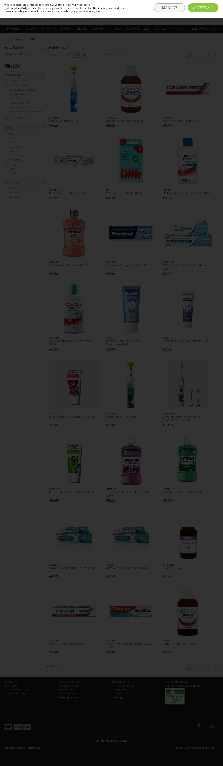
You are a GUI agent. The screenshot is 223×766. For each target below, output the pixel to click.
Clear (39, 48)
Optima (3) (14, 164)
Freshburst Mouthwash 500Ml (182, 492)
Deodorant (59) (16, 99)
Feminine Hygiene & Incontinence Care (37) (26, 113)
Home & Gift (162, 29)
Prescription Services (70, 697)
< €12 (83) (13, 188)
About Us (11, 686)
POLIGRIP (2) (14, 173)
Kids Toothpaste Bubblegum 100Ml (71, 492)
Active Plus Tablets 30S (64, 121)
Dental (23, 54)
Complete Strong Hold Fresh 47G (127, 265)
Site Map (117, 697)
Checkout (210, 14)
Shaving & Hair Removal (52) (22, 90)
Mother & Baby (138, 29)
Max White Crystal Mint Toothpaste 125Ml (129, 645)
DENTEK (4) (14, 151)
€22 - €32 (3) (14, 197)
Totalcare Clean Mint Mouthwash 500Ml (127, 494)
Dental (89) (14, 81)
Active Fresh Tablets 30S (121, 417)
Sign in (209, 5)
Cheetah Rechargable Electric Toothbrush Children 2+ (182, 418)
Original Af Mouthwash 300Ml (125, 121)
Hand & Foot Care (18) (19, 103)
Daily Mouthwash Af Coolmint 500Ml (186, 193)
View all (121, 54)
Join (216, 5)
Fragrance (14, 29)
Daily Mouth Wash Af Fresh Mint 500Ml (70, 342)
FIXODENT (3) (15, 156)
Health (31, 29)
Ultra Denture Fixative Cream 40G (128, 568)
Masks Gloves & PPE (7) (19, 94)
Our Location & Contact (17, 690)
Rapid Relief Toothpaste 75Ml (68, 193)
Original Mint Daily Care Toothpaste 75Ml (186, 267)
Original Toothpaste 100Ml (66, 644)
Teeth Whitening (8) (18, 107)
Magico (186, 748)
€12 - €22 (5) (14, 193)
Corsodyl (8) (15, 147)
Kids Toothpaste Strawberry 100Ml (71, 417)
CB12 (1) (12, 138)
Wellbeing (47, 29)
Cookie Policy (120, 694)
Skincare (81, 29)
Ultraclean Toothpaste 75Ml (181, 121)
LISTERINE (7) (15, 160)
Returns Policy (67, 690)
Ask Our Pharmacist (69, 694)
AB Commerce (211, 748)
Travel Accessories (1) (19, 117)
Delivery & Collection (70, 686)
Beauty (65, 29)
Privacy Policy (119, 690)
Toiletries (115, 29)
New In (181, 29)
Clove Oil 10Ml (172, 568)
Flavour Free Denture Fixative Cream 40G (73, 569)
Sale (215, 29)
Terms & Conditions (123, 686)
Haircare (98, 29)
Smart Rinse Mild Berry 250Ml (68, 265)
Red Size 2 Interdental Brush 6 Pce (128, 193)
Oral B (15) (13, 169)
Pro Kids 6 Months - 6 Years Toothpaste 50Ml (123, 342)
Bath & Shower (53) (18, 85)
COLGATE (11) (15, 143)
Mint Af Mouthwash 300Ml (180, 644)
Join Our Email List (15, 694)
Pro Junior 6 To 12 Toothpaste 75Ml (186, 341)
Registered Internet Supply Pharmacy (184, 686)
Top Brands (199, 29)
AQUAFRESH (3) (16, 134)
